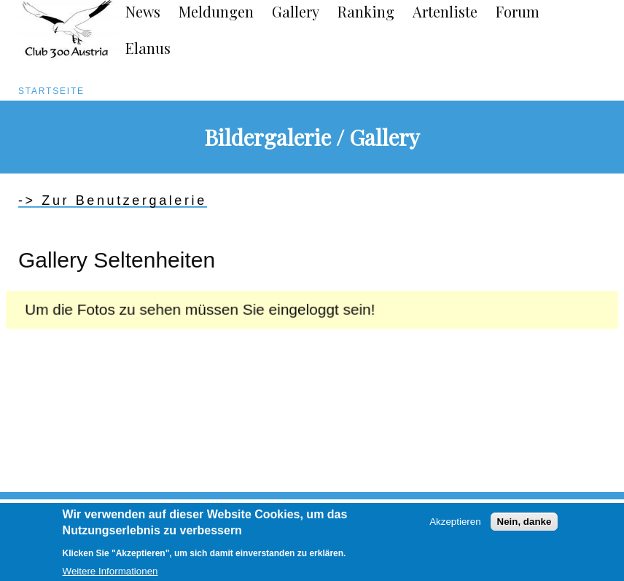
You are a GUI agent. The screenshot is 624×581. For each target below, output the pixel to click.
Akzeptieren (454, 527)
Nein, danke (524, 527)
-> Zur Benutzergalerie (112, 200)
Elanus (148, 48)
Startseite (51, 91)
